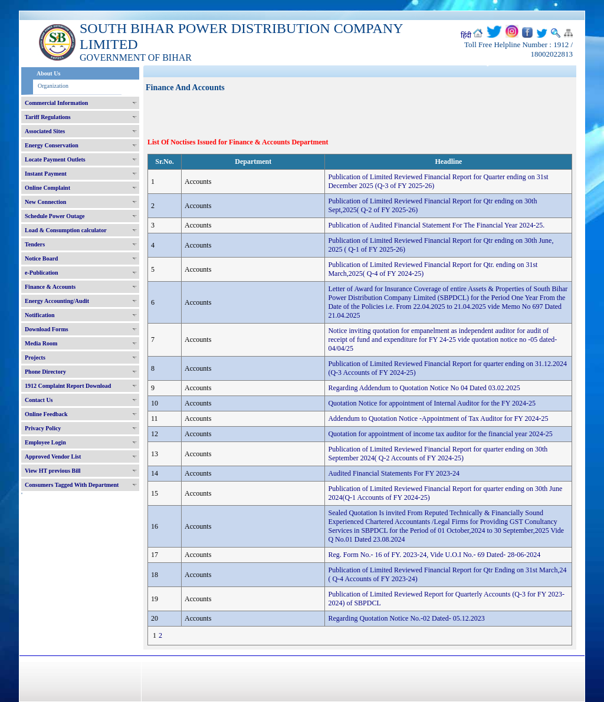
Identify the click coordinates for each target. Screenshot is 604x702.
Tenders (35, 244)
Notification (40, 315)
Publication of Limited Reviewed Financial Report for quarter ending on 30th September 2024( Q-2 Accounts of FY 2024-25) (437, 453)
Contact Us (39, 400)
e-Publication (41, 272)
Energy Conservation (51, 145)
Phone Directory (45, 371)
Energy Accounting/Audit (57, 301)
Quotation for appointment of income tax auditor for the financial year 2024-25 (440, 434)
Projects (35, 357)
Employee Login (45, 442)
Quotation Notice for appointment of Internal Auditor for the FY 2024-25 (431, 403)
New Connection (45, 202)
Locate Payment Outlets (55, 159)
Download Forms (46, 329)
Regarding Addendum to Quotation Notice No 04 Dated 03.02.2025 (424, 388)
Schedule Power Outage (54, 216)
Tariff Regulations (48, 117)
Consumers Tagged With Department (72, 485)
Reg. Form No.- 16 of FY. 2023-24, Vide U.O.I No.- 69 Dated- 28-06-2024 (434, 555)
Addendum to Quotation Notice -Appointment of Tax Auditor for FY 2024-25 (438, 418)
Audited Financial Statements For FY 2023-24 (393, 473)
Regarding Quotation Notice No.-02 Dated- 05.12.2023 (406, 618)
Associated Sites (45, 131)
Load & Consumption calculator (66, 230)
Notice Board (41, 258)
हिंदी (466, 35)
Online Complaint (47, 187)
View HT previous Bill (53, 470)
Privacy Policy (43, 428)
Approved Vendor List (53, 456)
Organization (53, 86)
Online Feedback (46, 414)
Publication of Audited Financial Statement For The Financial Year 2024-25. (436, 225)
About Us (48, 73)
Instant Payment (46, 173)
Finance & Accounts (50, 287)
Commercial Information (56, 103)
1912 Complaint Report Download (68, 386)
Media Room (41, 343)
